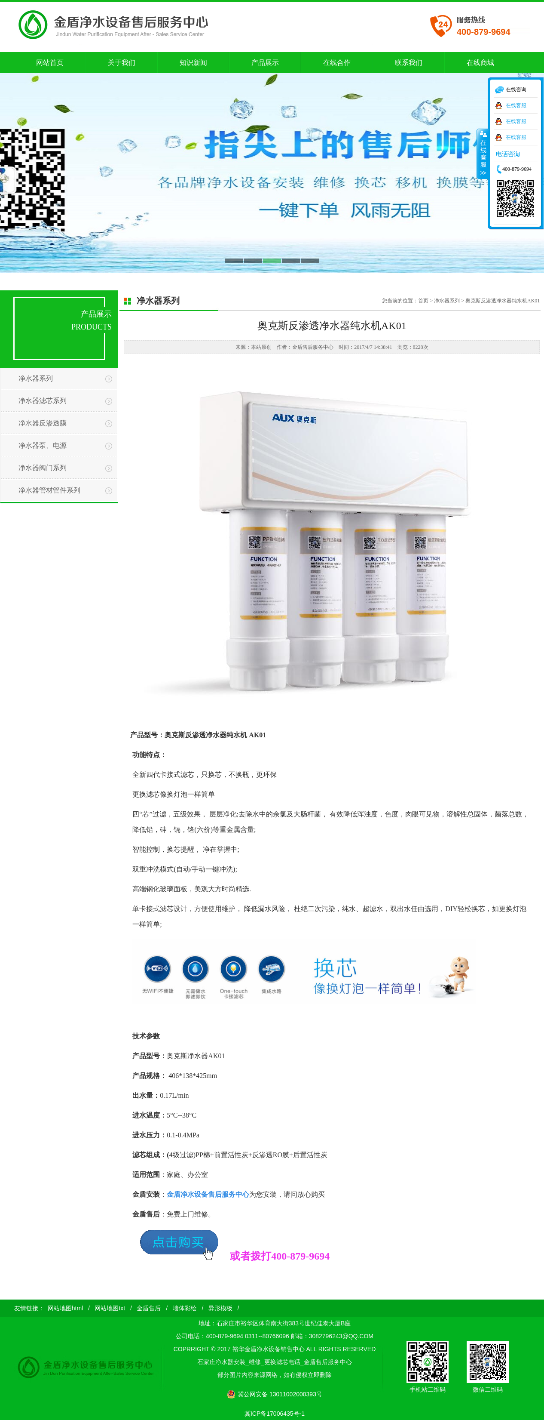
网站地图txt (110, 1308)
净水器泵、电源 (42, 445)
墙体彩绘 (185, 1308)
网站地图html (65, 1308)
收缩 (483, 153)
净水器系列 (35, 378)
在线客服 (516, 105)
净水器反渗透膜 (42, 423)
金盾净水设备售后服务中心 (208, 1194)
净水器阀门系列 (42, 467)
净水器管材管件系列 (49, 490)
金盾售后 (149, 1308)
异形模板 (220, 1308)
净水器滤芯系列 (42, 400)
